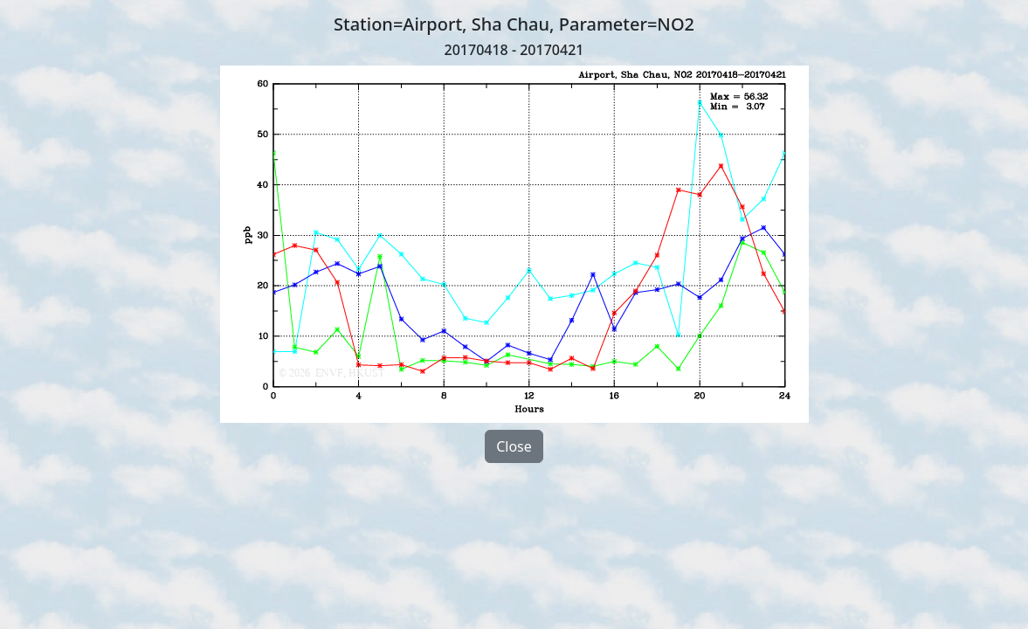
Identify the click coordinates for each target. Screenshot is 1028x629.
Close (514, 446)
